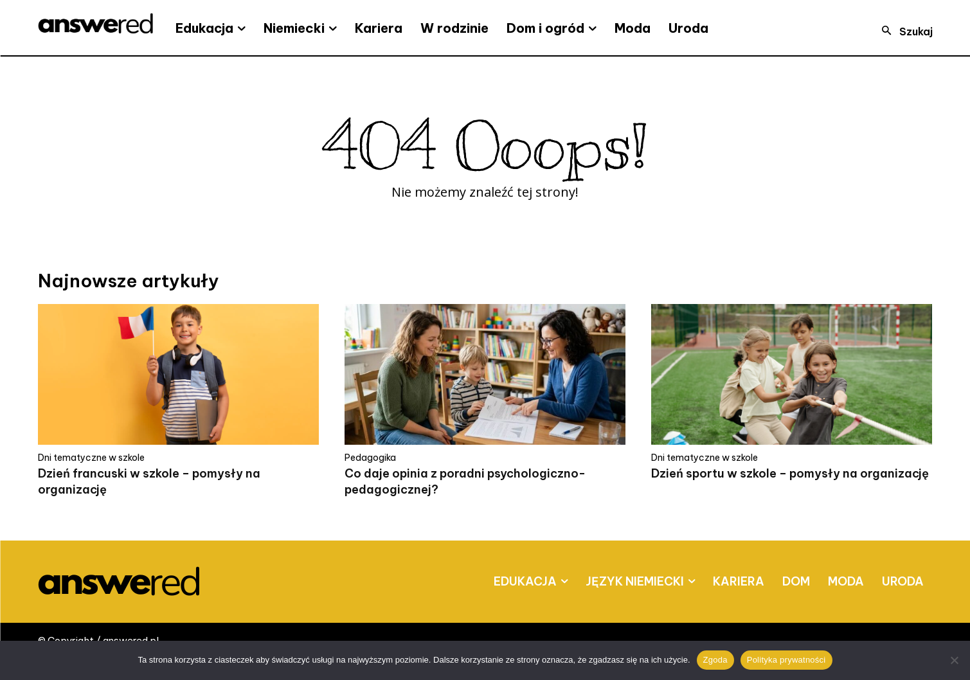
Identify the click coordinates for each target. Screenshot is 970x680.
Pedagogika (370, 457)
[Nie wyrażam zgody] (954, 660)
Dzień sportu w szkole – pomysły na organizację (790, 473)
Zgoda (715, 660)
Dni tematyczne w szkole (91, 457)
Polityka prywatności (786, 660)
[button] (903, 31)
